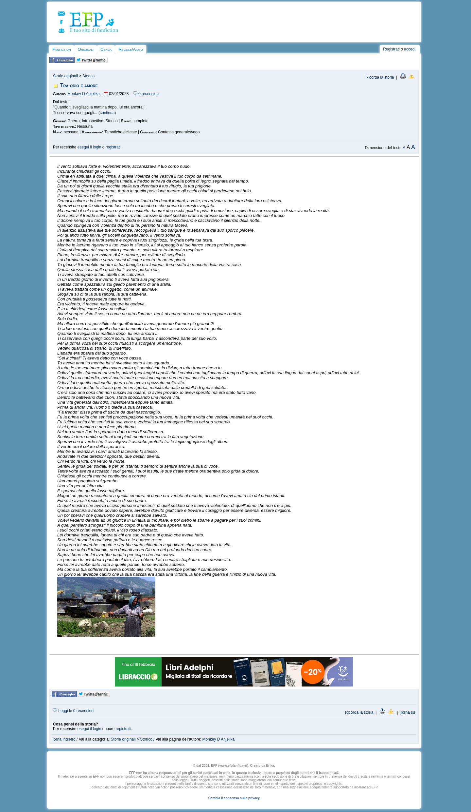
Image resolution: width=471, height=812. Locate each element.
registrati (113, 147)
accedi (409, 49)
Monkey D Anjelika (83, 93)
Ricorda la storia (380, 77)
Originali (86, 49)
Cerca (106, 49)
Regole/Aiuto (130, 49)
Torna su (407, 712)
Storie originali (65, 76)
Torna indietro (64, 739)
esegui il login (89, 147)
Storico (88, 76)
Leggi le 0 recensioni (73, 710)
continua (107, 112)
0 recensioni (146, 93)
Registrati (391, 49)
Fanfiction (61, 49)
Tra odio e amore (79, 85)
